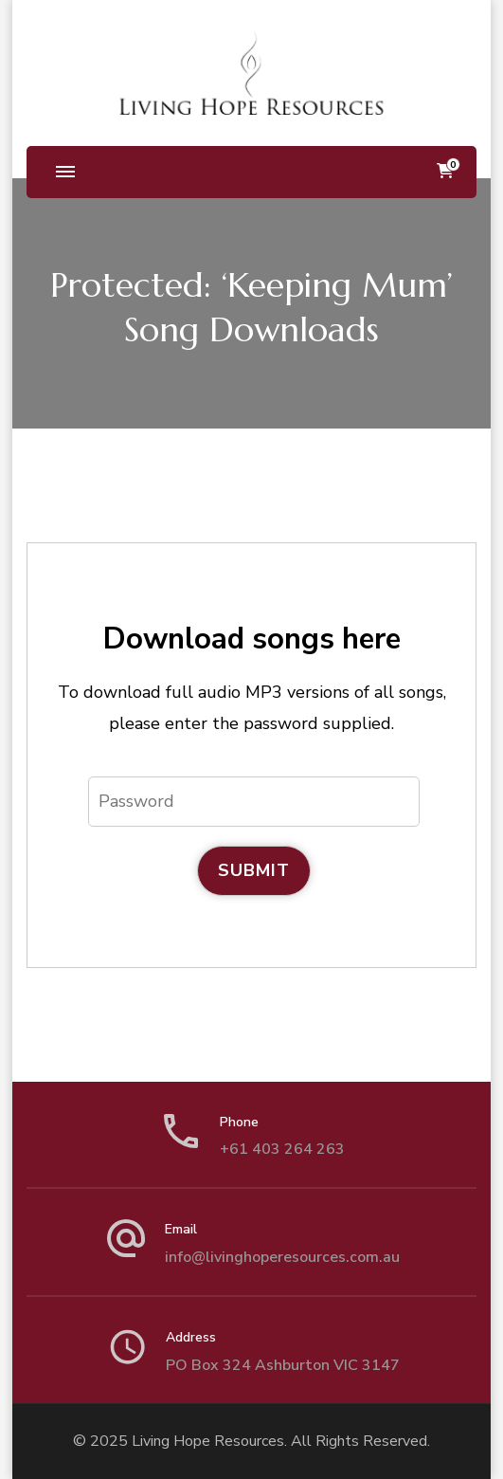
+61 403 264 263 (282, 1149)
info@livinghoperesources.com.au (282, 1257)
